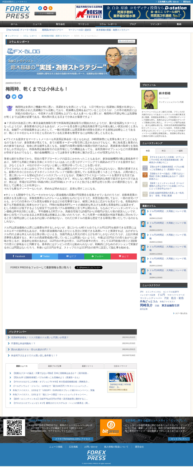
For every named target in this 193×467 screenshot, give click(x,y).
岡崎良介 (146, 305)
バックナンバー (126, 41)
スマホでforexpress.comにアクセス (72, 439)
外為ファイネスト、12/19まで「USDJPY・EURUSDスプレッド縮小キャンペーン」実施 (53, 390)
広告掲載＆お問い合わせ (167, 2)
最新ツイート (87, 366)
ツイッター (156, 24)
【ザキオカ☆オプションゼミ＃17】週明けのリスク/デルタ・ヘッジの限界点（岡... (51, 403)
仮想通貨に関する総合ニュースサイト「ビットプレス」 (156, 420)
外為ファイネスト (167, 302)
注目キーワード (120, 366)
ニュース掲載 (55, 446)
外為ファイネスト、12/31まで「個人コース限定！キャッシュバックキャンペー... (50, 394)
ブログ (132, 24)
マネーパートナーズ (175, 295)
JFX (141, 292)
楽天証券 (144, 309)
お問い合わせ (91, 446)
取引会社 (60, 24)
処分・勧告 (177, 298)
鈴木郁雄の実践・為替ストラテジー (112, 30)
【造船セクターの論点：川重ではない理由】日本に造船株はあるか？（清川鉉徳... (51, 373)
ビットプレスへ (179, 439)
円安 (166, 298)
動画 (179, 24)
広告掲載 (73, 446)
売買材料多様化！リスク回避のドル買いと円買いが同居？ (40, 337)
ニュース (37, 24)
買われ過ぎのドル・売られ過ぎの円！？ (31, 349)
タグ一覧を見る (180, 313)
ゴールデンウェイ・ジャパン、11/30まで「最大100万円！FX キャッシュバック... (50, 386)
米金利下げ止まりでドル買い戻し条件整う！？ (34, 355)
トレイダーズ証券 (147, 295)
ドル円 (161, 294)
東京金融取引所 (170, 305)
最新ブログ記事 (54, 366)
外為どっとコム (149, 301)
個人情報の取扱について (116, 446)
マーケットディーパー (151, 298)
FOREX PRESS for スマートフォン (48, 420)
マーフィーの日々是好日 (79, 30)
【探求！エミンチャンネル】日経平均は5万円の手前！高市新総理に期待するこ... (50, 399)
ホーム (14, 24)
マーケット (83, 24)
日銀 (157, 305)
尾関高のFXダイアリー (52, 30)
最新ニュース (22, 366)
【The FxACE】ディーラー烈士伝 (21, 30)
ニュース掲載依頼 (45, 13)
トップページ (13, 36)
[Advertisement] (71, 301)
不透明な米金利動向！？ (23, 343)
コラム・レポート (108, 24)
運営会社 (186, 2)
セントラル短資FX (171, 292)
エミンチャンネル (153, 292)
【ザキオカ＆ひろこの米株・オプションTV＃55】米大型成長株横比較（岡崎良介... (51, 382)
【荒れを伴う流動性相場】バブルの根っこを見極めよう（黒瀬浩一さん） (47, 377)
